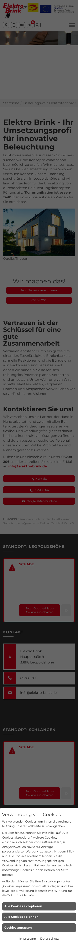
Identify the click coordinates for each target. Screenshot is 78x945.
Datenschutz (49, 938)
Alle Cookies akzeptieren (23, 906)
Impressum (27, 938)
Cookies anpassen (18, 927)
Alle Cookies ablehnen (21, 917)
